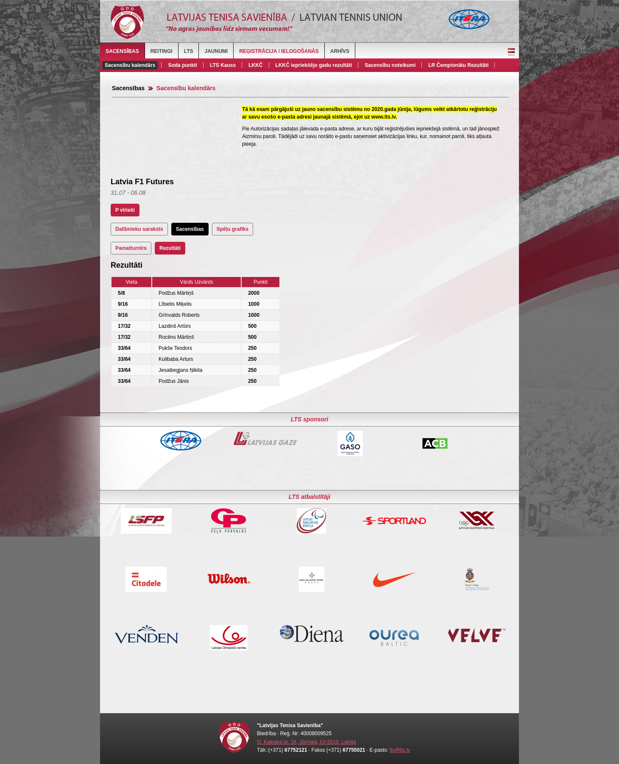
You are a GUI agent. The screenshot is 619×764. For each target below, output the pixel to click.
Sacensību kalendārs (130, 65)
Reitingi (162, 51)
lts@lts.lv (400, 750)
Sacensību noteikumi (390, 65)
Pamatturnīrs (131, 248)
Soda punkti (182, 65)
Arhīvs (339, 51)
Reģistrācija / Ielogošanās (279, 51)
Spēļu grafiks (232, 229)
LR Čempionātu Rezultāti (458, 65)
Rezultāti (170, 248)
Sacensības (122, 51)
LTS (188, 51)
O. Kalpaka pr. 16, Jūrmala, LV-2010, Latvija (306, 742)
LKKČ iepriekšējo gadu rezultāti (314, 65)
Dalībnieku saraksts (139, 229)
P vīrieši (125, 210)
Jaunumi (216, 51)
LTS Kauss (223, 65)
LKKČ (255, 65)
